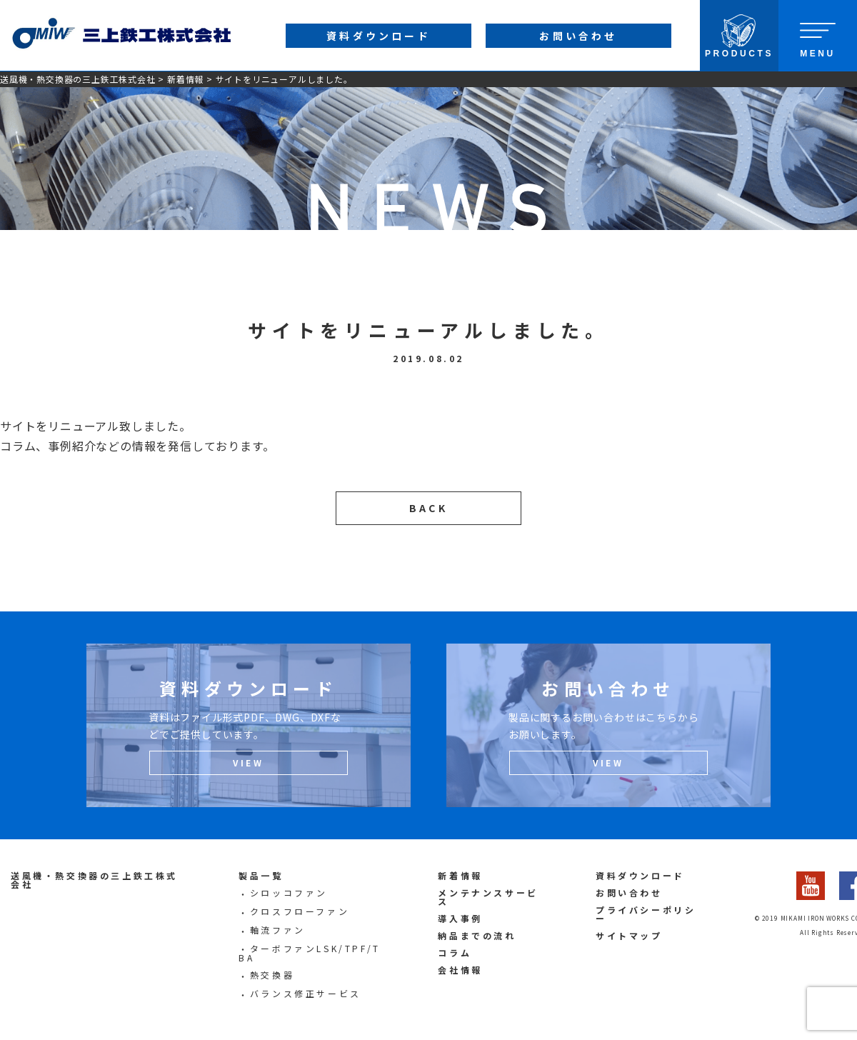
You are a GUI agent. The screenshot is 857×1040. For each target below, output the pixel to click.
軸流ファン (278, 930)
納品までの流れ (477, 935)
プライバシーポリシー (646, 914)
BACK (428, 508)
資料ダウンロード (640, 875)
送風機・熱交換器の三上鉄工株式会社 (78, 79)
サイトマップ (629, 935)
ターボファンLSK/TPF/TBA (310, 953)
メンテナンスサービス (488, 896)
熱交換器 (272, 975)
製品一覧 (261, 875)
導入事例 (460, 918)
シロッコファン (289, 892)
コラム (454, 952)
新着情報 (185, 79)
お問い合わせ (629, 892)
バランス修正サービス (305, 993)
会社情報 (460, 970)
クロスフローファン (299, 911)
